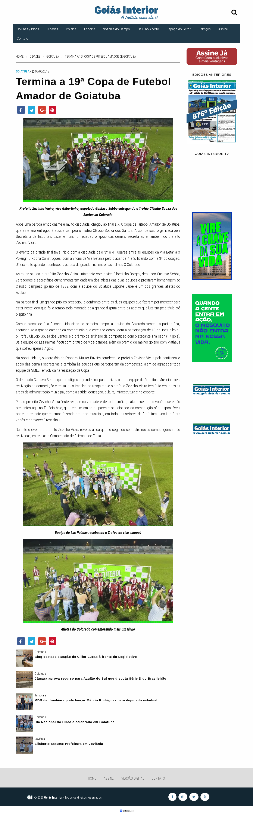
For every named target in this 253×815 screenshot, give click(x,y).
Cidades (52, 29)
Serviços (205, 29)
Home (92, 778)
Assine (223, 29)
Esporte (89, 29)
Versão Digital (132, 778)
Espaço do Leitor (179, 29)
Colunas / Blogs (28, 29)
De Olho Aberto (148, 29)
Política (71, 29)
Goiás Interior (53, 797)
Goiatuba (22, 71)
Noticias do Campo (116, 29)
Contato (22, 38)
